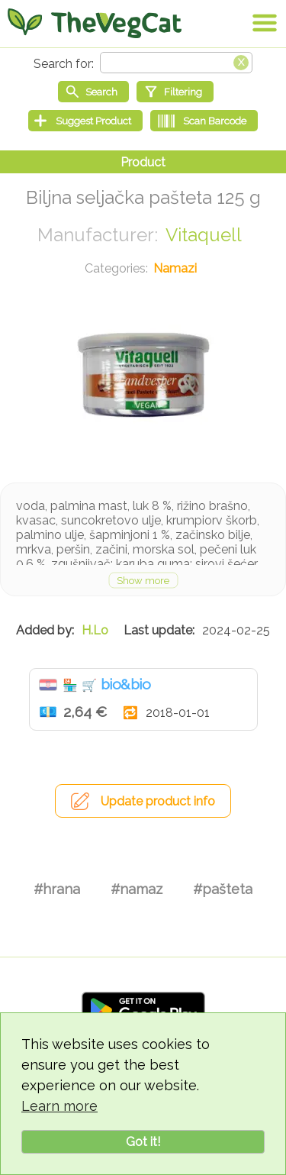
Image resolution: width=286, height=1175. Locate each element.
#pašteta (222, 889)
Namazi (175, 268)
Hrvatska (48, 685)
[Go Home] (95, 23)
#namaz (136, 889)
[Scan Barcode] (204, 120)
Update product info (158, 801)
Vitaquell (203, 235)
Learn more (59, 1106)
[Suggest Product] (85, 120)
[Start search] (93, 91)
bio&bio (126, 684)
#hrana (57, 889)
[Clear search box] (241, 61)
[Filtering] (175, 91)
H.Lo (95, 630)
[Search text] (176, 62)
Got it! (143, 1142)
